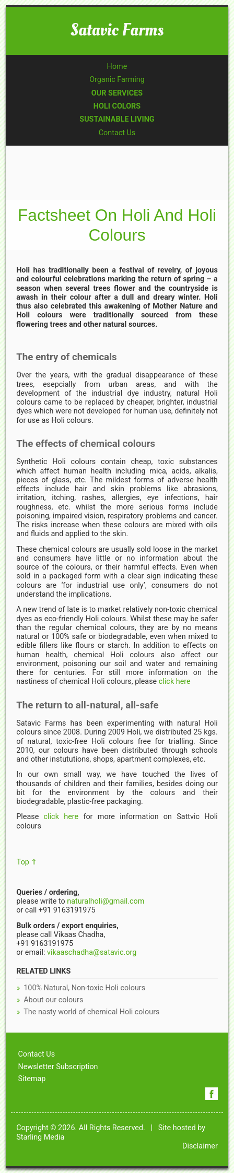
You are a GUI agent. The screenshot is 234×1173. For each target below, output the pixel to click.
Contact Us (117, 132)
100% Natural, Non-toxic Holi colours (84, 988)
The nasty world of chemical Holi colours (91, 1012)
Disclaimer (200, 1146)
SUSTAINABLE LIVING (116, 119)
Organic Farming (117, 79)
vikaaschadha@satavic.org (91, 952)
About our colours (53, 1000)
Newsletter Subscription (58, 1066)
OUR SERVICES (117, 93)
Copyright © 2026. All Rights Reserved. (80, 1127)
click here (173, 681)
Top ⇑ (27, 862)
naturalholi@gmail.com (105, 901)
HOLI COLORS (117, 106)
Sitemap (31, 1078)
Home (117, 66)
